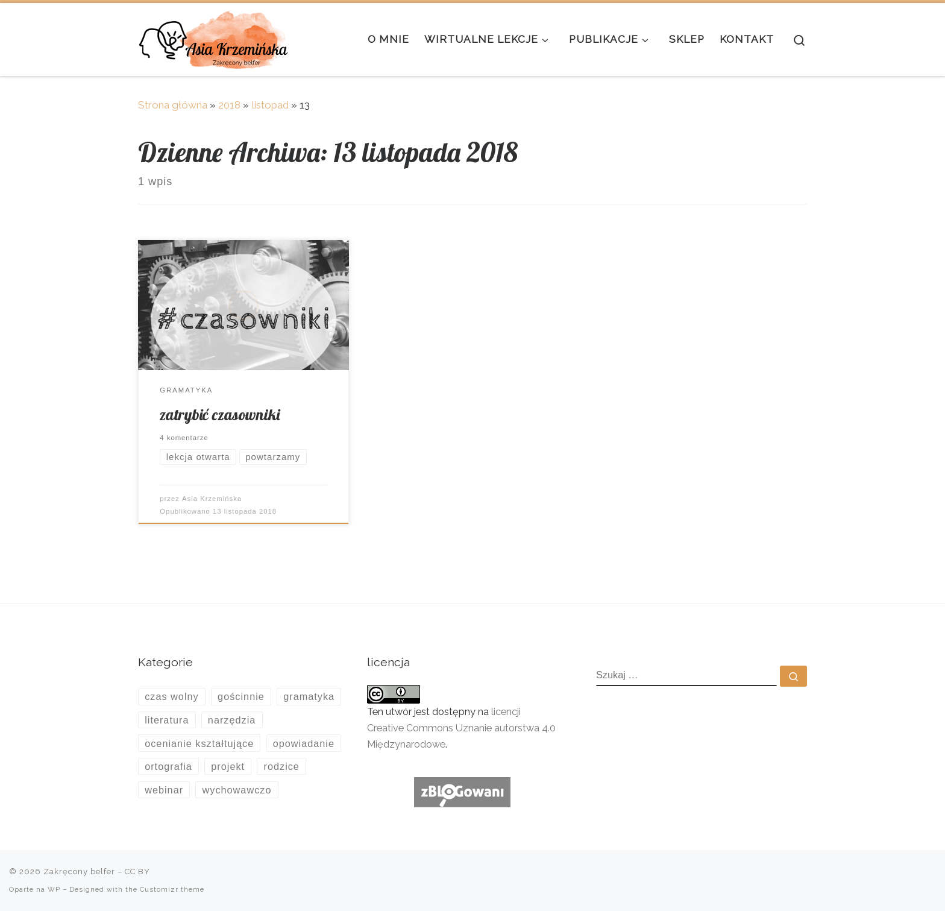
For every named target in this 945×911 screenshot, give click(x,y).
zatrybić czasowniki (220, 414)
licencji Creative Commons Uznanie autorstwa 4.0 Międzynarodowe (461, 728)
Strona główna (172, 105)
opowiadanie (303, 743)
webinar (164, 789)
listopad (270, 105)
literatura (167, 719)
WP (54, 889)
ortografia (168, 766)
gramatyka (308, 696)
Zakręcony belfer (79, 871)
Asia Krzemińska (212, 498)
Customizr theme (172, 889)
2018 (229, 105)
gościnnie (241, 696)
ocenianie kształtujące (199, 743)
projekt (228, 766)
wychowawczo (237, 789)
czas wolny (172, 696)
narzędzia (232, 719)
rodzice (281, 766)
